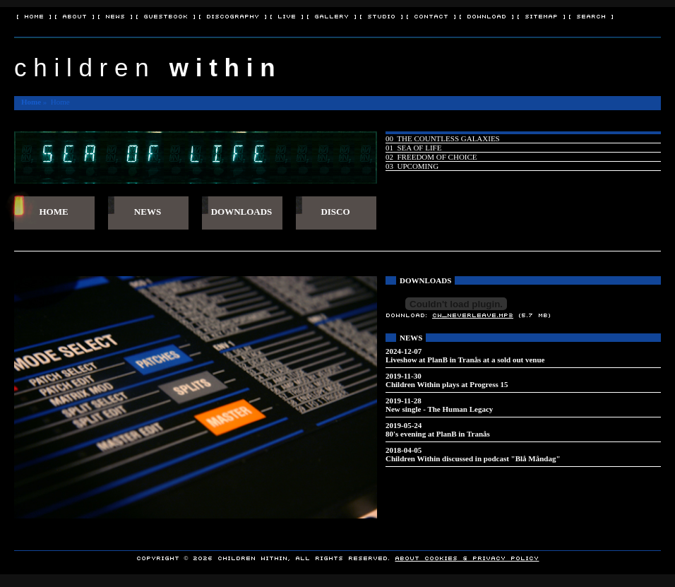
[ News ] (115, 16)
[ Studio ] (381, 16)
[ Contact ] (431, 16)
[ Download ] (486, 16)
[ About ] (74, 16)
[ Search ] (591, 16)
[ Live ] (287, 16)
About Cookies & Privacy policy (467, 558)
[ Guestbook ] (166, 16)
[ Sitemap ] (541, 16)
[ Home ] (34, 16)
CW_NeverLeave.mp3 (472, 315)
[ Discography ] (232, 16)
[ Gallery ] (331, 16)
